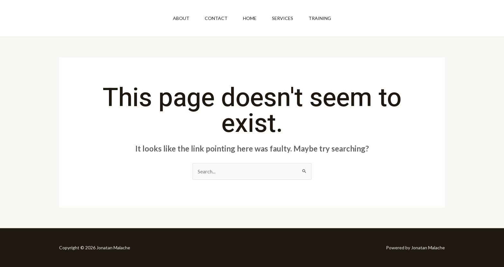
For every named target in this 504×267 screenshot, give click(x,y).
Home (249, 18)
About (181, 18)
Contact (216, 18)
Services (282, 18)
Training (320, 18)
